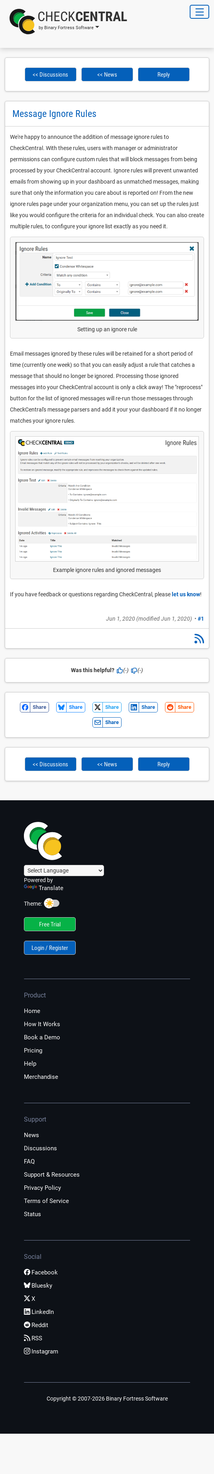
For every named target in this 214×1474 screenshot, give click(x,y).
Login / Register (49, 948)
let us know (186, 594)
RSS (33, 1338)
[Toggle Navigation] (199, 12)
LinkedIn (39, 1312)
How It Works (42, 1024)
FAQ (29, 1161)
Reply (163, 74)
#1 (201, 618)
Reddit (36, 1325)
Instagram (41, 1351)
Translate (43, 888)
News (31, 1135)
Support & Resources (52, 1174)
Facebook (41, 1272)
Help (30, 1063)
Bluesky (38, 1285)
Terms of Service (46, 1201)
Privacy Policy (42, 1187)
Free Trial (50, 924)
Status (32, 1214)
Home (32, 1011)
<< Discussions (50, 74)
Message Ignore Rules (54, 113)
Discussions (40, 1148)
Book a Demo (42, 1037)
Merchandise (41, 1076)
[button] (66, 21)
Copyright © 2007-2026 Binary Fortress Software (107, 1398)
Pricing (33, 1050)
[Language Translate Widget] (64, 870)
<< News (107, 74)
